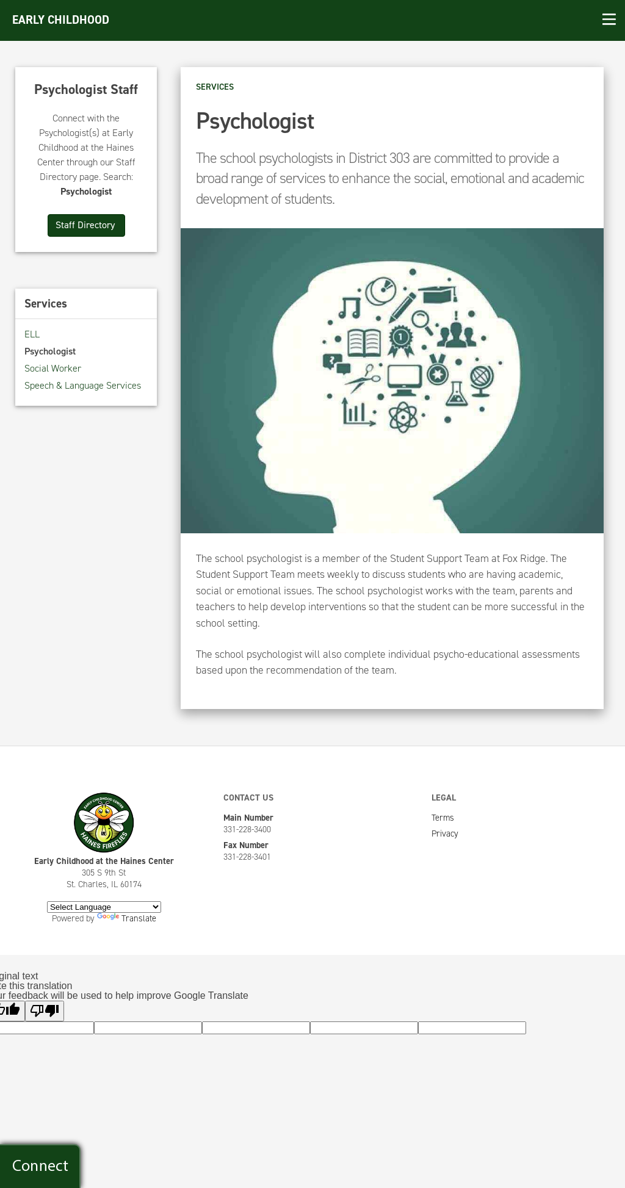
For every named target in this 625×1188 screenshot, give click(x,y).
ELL (32, 334)
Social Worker (52, 368)
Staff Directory (86, 224)
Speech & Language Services (82, 385)
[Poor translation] (44, 1011)
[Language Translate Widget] (104, 907)
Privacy (445, 833)
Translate (126, 918)
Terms (443, 818)
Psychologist (50, 351)
